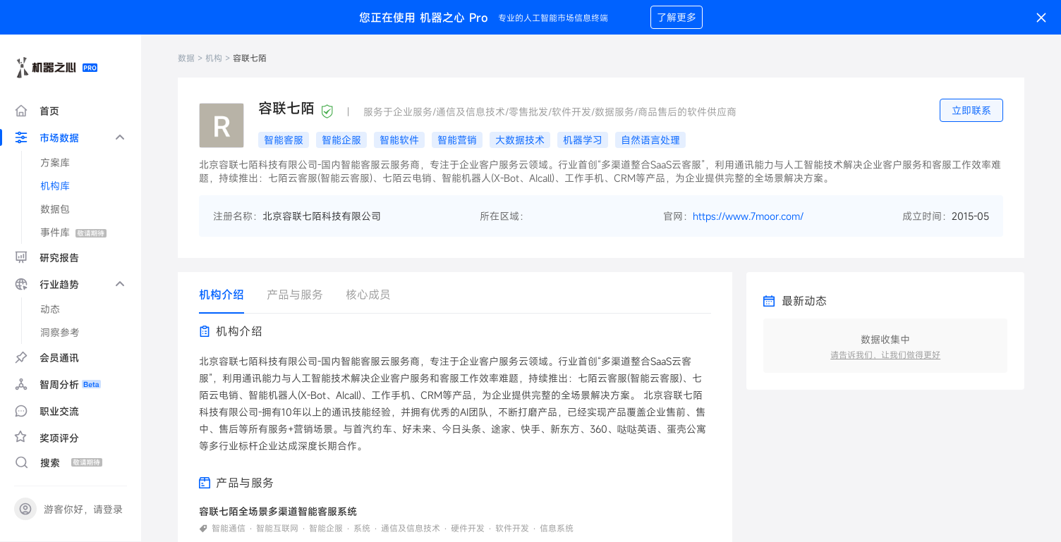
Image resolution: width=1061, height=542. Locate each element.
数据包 (55, 209)
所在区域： (504, 216)
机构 (213, 57)
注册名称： (237, 216)
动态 (50, 309)
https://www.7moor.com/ (748, 216)
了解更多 (676, 17)
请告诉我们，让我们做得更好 (885, 354)
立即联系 (971, 110)
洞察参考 (60, 332)
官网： (678, 216)
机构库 (55, 185)
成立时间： (927, 216)
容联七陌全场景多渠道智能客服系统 (278, 511)
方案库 (55, 162)
